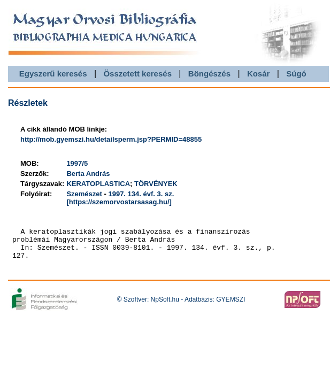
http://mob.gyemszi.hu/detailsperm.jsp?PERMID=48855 (111, 139)
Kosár (258, 73)
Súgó (296, 73)
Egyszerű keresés (53, 73)
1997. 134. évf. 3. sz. (141, 194)
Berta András (88, 174)
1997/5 (77, 163)
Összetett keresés (137, 73)
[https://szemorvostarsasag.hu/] (119, 202)
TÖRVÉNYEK (156, 184)
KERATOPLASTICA (98, 184)
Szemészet (84, 194)
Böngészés (209, 73)
